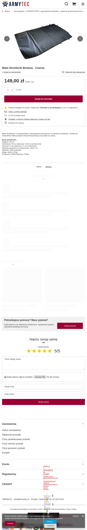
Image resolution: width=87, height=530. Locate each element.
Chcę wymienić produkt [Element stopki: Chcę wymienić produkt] (13, 448)
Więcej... (50, 522)
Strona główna (19, 11)
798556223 (7, 499)
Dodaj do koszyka (43, 99)
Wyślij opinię (43, 402)
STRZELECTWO (32, 11)
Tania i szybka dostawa (17, 112)
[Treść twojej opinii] (43, 363)
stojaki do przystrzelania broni (71, 11)
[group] (43, 39)
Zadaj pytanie (70, 326)
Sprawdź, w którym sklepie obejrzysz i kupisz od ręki (29, 119)
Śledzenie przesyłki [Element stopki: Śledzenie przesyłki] (11, 435)
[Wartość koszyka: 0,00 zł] (74, 4)
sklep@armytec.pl (21, 499)
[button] (7, 38)
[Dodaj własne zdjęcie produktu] (52, 376)
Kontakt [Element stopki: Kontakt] (6, 453)
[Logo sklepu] (15, 4)
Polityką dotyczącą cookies (62, 516)
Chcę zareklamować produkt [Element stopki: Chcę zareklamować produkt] (16, 439)
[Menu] (83, 4)
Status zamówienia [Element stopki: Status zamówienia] (11, 430)
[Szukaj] (66, 4)
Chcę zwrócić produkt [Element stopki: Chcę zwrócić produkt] (12, 443)
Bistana (49, 167)
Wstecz (6, 11)
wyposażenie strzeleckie (49, 11)
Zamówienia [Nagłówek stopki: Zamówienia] (9, 424)
